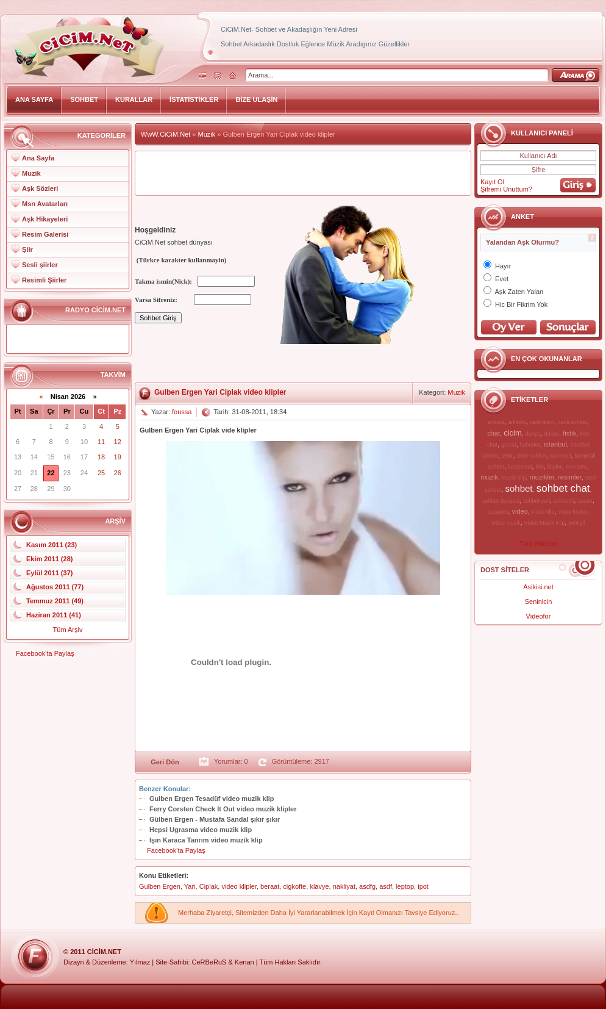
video (519, 511)
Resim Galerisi (45, 234)
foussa (181, 411)
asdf (385, 886)
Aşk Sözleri (40, 188)
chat (493, 433)
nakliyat (344, 886)
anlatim (517, 422)
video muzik (506, 523)
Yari (190, 886)
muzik (489, 477)
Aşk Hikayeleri (45, 219)
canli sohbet (572, 422)
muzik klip (514, 478)
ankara (496, 422)
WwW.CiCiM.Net (165, 134)
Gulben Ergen (159, 886)
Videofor (538, 616)
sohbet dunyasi (500, 501)
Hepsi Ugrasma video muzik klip (200, 829)
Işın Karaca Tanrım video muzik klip (206, 840)
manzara (576, 467)
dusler (552, 434)
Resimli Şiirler (44, 280)
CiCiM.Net (104, 951)
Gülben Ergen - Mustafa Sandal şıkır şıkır (214, 819)
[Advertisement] (303, 173)
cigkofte (294, 886)
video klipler (573, 512)
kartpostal (520, 467)
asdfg (367, 886)
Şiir (27, 249)
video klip (543, 512)
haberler (530, 445)
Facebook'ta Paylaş (45, 653)
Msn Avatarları (45, 203)
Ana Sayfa (38, 158)
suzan (585, 501)
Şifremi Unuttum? (506, 189)
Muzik (31, 173)
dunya (533, 434)
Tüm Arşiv (68, 629)
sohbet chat (563, 488)
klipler (554, 467)
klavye (319, 886)
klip (539, 467)
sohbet (519, 488)
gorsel (508, 445)
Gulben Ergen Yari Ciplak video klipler (220, 392)
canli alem (542, 422)
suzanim (498, 512)
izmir (507, 456)
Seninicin (538, 601)
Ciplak (208, 886)
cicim (513, 432)
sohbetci (564, 501)
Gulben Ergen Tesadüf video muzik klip (211, 798)
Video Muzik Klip (544, 523)
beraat (269, 886)
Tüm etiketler (538, 543)
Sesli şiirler (40, 264)
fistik (569, 433)
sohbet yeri (536, 501)
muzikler (542, 477)
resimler (570, 477)
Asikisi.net (538, 587)
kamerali (560, 456)
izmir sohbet (532, 456)
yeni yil (576, 523)
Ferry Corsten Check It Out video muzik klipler (222, 809)
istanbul (555, 444)
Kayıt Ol (492, 181)
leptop (405, 886)
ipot (423, 886)
